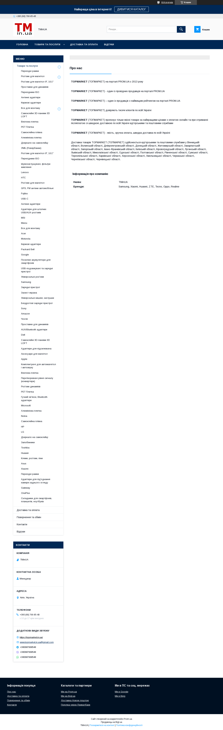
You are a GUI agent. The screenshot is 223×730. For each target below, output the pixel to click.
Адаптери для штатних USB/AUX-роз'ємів (33, 211)
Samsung (26, 282)
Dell (23, 334)
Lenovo (25, 172)
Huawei (25, 453)
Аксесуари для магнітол (34, 354)
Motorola (25, 238)
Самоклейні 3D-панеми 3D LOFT (35, 115)
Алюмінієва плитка (31, 137)
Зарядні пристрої (30, 287)
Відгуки (109, 44)
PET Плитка (27, 127)
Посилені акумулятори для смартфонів (36, 261)
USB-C (24, 198)
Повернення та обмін (29, 517)
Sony (23, 308)
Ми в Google (121, 691)
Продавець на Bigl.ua (111, 722)
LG (22, 432)
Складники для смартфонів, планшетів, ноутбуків (36, 500)
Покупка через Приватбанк (75, 704)
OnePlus (25, 493)
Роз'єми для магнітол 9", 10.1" (37, 81)
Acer (23, 233)
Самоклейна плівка (31, 132)
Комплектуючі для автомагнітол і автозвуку (38, 366)
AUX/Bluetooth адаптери (34, 329)
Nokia (24, 416)
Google (25, 254)
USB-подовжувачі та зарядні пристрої (37, 270)
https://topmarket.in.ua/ (31, 637)
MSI (23, 217)
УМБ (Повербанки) (31, 148)
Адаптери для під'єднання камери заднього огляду (35, 481)
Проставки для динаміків (34, 87)
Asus (23, 463)
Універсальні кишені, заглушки (37, 298)
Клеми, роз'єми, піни (32, 458)
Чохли (24, 319)
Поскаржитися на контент (102, 725)
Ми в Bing (120, 696)
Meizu (24, 223)
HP (22, 426)
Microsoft (25, 405)
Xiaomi (24, 468)
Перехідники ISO (30, 92)
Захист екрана (29, 292)
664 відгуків (167, 2)
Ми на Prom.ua (69, 691)
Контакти (22, 524)
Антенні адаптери (30, 97)
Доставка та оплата (84, 44)
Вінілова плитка (29, 121)
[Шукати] (181, 29)
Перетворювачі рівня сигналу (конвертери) (37, 380)
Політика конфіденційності (129, 725)
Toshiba (25, 447)
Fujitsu (24, 193)
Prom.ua (128, 719)
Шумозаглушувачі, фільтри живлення (35, 165)
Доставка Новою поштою (75, 700)
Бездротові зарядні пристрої (37, 303)
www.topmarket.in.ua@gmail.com (37, 642)
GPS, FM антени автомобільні (37, 188)
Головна (22, 44)
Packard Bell (27, 249)
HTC (23, 177)
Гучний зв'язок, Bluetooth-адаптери (34, 398)
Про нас (11, 691)
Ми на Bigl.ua (68, 696)
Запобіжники (28, 442)
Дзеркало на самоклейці (34, 142)
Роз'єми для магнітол (32, 76)
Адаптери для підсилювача (36, 348)
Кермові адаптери (31, 102)
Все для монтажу (30, 108)
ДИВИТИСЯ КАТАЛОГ (131, 9)
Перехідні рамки (30, 71)
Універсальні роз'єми (32, 276)
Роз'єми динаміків (30, 386)
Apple (24, 359)
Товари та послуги (47, 44)
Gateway (25, 487)
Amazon (25, 313)
